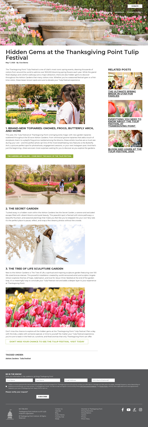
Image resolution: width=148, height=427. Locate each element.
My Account (109, 6)
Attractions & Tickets (70, 12)
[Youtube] (128, 409)
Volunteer (83, 6)
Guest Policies (59, 415)
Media (57, 419)
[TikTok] (134, 409)
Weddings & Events (135, 12)
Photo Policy (85, 419)
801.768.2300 (23, 409)
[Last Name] (47, 380)
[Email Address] (76, 380)
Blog (56, 413)
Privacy (83, 417)
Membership (119, 12)
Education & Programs (102, 12)
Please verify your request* (17, 392)
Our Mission (65, 6)
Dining (91, 6)
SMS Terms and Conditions (88, 386)
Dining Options (86, 413)
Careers (98, 6)
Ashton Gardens (12, 358)
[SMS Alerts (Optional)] (103, 380)
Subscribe (42, 397)
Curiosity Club (59, 417)
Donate (135, 6)
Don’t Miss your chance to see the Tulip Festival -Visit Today (47, 341)
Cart (117, 6)
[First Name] (19, 380)
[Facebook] (122, 409)
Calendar (87, 12)
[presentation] (20, 397)
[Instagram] (140, 409)
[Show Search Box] (122, 6)
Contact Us (58, 409)
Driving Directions (87, 411)
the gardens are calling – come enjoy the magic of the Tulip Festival (39, 156)
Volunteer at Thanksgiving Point (91, 409)
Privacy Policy (103, 386)
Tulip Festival (25, 358)
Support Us (74, 6)
